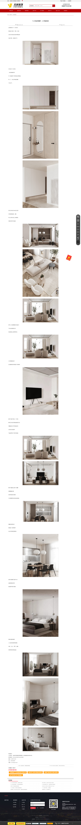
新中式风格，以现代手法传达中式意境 (48, 782)
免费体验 (78, 226)
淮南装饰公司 (42, 819)
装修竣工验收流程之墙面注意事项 (51, 772)
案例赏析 (14, 14)
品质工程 (34, 10)
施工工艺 (23, 804)
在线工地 (23, 806)
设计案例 (14, 802)
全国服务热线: (66, 4)
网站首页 (11, 10)
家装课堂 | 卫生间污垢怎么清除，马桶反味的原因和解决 (19, 789)
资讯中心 (50, 10)
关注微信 (63, 0)
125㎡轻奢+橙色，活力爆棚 (46, 787)
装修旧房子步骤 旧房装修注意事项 (35, 772)
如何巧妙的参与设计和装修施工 (16, 775)
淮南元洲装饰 (38, 819)
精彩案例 (26, 10)
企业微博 (69, 0)
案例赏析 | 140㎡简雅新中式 (46, 789)
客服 (78, 234)
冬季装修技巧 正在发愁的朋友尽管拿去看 (18, 772)
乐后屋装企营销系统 (42, 817)
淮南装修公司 (47, 819)
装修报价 (65, 10)
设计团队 (14, 806)
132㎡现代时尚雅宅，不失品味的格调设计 (17, 784)
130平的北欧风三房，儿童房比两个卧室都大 (48, 784)
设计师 (78, 229)
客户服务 (42, 10)
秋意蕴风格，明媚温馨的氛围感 (25, 765)
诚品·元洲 (58, 10)
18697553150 (66, 6)
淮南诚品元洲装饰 (46, 815)
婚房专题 (19, 10)
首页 (8, 14)
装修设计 (14, 767)
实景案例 (14, 804)
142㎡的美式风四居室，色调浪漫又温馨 (16, 782)
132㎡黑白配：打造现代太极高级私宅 (16, 787)
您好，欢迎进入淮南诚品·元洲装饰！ (15, 0)
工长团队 (23, 802)
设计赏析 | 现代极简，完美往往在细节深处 (58, 765)
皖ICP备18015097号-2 (35, 815)
